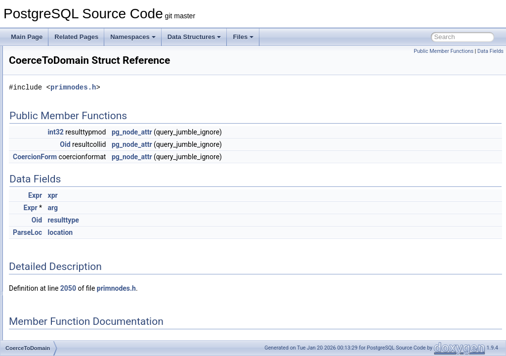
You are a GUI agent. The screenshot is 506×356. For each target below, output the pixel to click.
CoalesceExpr (51, 176)
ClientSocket (49, 56)
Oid (188, 144)
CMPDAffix (47, 132)
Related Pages (76, 37)
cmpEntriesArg (52, 143)
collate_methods (54, 241)
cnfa (38, 165)
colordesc (45, 317)
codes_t (43, 186)
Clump (41, 89)
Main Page (26, 37)
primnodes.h (196, 87)
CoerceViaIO (49, 219)
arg (176, 208)
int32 (179, 132)
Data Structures (194, 37)
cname (41, 154)
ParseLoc (151, 232)
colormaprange (52, 339)
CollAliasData (50, 230)
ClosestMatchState (58, 78)
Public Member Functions (443, 51)
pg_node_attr (255, 132)
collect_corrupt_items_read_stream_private (89, 284)
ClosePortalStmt (54, 67)
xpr (176, 195)
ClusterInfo (47, 99)
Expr (159, 195)
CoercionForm (158, 157)
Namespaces (133, 37)
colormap (45, 328)
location (184, 232)
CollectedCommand (58, 306)
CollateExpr (48, 263)
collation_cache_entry (61, 273)
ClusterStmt (48, 121)
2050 (192, 288)
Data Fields (490, 51)
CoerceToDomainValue (63, 208)
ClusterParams (52, 110)
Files (243, 37)
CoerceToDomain (56, 197)
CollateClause (51, 252)
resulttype (187, 220)
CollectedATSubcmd (59, 295)
